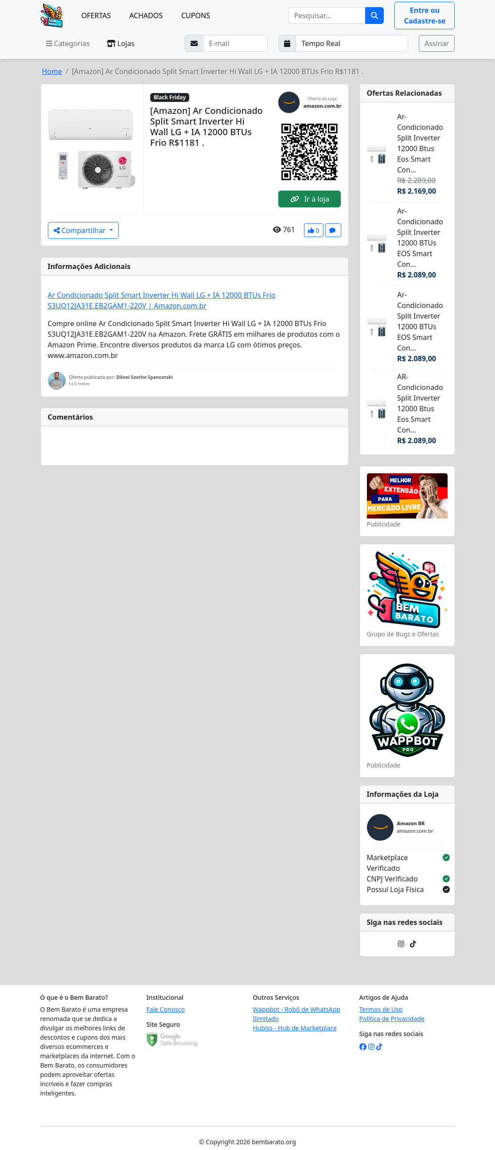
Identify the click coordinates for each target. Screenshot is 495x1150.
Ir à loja (309, 199)
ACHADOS (146, 15)
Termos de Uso (381, 1009)
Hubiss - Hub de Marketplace (295, 1028)
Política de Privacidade (392, 1018)
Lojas (121, 43)
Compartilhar (81, 230)
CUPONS (195, 15)
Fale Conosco (166, 1009)
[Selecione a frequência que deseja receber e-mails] (352, 43)
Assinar (437, 43)
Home (52, 71)
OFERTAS (95, 15)
